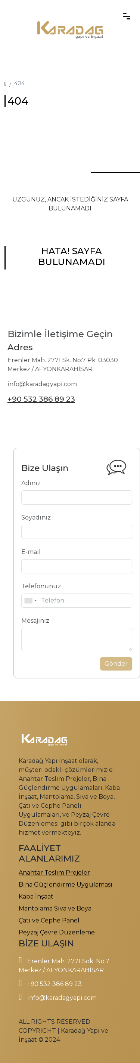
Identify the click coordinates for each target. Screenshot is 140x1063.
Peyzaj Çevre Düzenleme (57, 932)
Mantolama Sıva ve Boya (55, 908)
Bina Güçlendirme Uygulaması (65, 884)
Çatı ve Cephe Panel (49, 920)
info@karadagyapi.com (62, 997)
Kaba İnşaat (36, 896)
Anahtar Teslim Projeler (54, 872)
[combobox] (60, 600)
